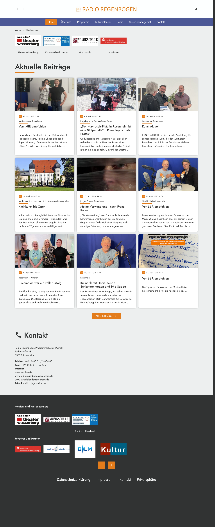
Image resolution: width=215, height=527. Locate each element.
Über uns (66, 22)
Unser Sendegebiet (140, 22)
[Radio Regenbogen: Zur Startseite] (106, 9)
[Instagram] (24, 9)
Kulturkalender (103, 22)
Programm (83, 22)
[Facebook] (18, 9)
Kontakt (161, 22)
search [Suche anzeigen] (196, 9)
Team (120, 22)
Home (51, 22)
